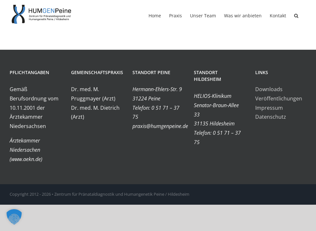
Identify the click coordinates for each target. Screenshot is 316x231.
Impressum (269, 107)
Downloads (269, 89)
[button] (296, 15)
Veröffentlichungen (278, 98)
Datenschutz (270, 116)
